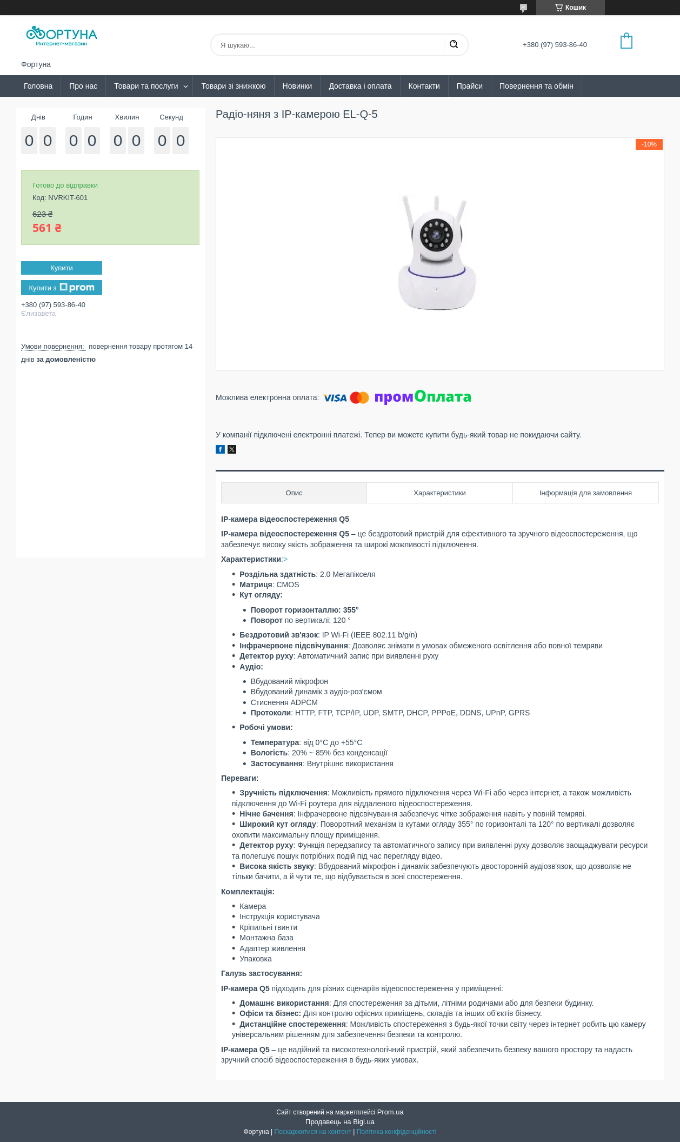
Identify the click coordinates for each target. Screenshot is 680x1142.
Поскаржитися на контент (313, 1132)
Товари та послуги (146, 86)
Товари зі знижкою (233, 86)
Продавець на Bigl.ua (340, 1122)
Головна (38, 86)
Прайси (470, 86)
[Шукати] (453, 44)
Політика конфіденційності (397, 1132)
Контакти (424, 86)
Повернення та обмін (536, 86)
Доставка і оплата (360, 86)
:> (284, 559)
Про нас (83, 86)
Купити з (61, 288)
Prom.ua (390, 1112)
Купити (61, 268)
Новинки (297, 86)
